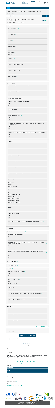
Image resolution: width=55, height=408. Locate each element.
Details (13, 15)
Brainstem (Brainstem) (14, 200)
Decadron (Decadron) (13, 281)
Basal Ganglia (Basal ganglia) (15, 202)
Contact (20, 402)
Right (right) (11, 182)
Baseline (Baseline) (13, 54)
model (8, 15)
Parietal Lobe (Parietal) (14, 196)
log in (17, 381)
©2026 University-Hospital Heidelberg (26, 403)
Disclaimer (28, 402)
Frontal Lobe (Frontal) (13, 192)
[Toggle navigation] (8, 8)
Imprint (24, 402)
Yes (10, 103)
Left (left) (11, 184)
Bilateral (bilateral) (13, 186)
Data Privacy (34, 402)
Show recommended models (27, 335)
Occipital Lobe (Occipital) (14, 198)
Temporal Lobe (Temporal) (14, 194)
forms (45, 20)
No (10, 105)
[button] (45, 16)
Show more (10, 204)
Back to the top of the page (42, 326)
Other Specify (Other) (13, 283)
